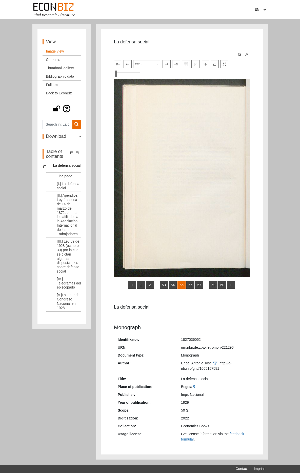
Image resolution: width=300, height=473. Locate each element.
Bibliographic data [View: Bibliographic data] (60, 76)
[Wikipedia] (215, 363)
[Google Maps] (194, 387)
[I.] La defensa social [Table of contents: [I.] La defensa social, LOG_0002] (68, 186)
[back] (132, 285)
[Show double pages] (186, 64)
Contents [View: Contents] (53, 60)
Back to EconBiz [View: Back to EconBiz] (59, 93)
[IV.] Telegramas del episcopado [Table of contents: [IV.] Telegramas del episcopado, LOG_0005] (69, 283)
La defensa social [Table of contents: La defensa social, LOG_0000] (67, 165)
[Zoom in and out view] (127, 74)
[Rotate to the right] (205, 64)
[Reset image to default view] (214, 64)
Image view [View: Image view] (55, 51)
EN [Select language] (261, 9)
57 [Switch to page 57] (199, 285)
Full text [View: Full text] (52, 85)
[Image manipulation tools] (246, 55)
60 (222, 285)
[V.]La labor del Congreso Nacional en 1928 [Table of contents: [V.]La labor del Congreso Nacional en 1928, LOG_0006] (69, 301)
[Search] (76, 124)
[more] (231, 285)
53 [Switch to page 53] (164, 285)
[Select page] (147, 64)
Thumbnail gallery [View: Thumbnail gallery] (60, 68)
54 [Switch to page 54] (173, 285)
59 (213, 285)
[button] (62, 108)
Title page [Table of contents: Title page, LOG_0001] (64, 176)
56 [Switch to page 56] (190, 285)
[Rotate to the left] (195, 64)
